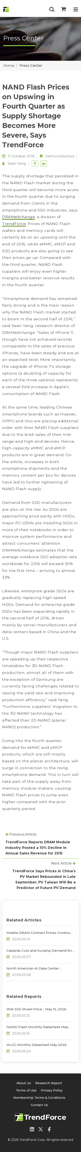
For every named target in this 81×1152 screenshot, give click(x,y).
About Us (23, 1083)
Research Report (48, 1083)
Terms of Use (26, 1090)
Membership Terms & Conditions (39, 1098)
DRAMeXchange (18, 216)
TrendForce (14, 223)
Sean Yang (17, 163)
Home (8, 66)
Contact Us (39, 1105)
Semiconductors (59, 156)
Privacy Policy (52, 1090)
